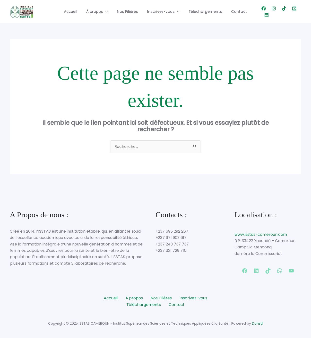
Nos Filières (128, 11)
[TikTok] (278, 11)
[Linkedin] (299, 11)
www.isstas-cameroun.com (260, 234)
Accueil (75, 11)
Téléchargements (202, 11)
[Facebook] (258, 11)
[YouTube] (289, 11)
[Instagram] (268, 11)
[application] (108, 11)
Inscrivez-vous (162, 11)
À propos (100, 11)
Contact (235, 11)
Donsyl (257, 323)
